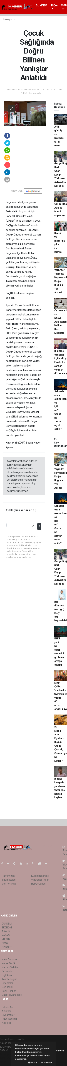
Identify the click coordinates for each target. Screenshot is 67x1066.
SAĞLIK (6, 931)
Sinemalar (7, 983)
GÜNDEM (41, 5)
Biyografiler (8, 1015)
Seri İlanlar (7, 987)
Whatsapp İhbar (40, 879)
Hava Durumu (9, 959)
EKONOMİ (7, 927)
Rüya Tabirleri (9, 1018)
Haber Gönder (38, 883)
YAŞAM (6, 935)
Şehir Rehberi (9, 990)
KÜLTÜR (6, 939)
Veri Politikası (9, 883)
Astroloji (6, 1022)
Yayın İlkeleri (8, 879)
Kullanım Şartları (40, 875)
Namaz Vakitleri (10, 967)
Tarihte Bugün (9, 979)
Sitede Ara (7, 1007)
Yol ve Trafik (8, 963)
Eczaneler (7, 971)
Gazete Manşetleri (12, 994)
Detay (32, 1062)
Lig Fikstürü (8, 975)
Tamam (46, 1062)
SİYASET (7, 947)
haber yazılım (7, 1058)
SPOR (5, 943)
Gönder (40, 526)
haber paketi (7, 1054)
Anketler (6, 1011)
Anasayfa (8, 19)
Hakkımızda (8, 875)
